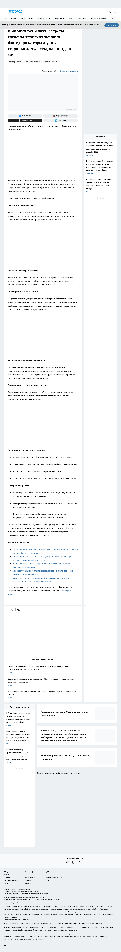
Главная (6, 883)
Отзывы (28, 880)
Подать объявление (77, 18)
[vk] (11, 609)
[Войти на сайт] (116, 11)
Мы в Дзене (60, 18)
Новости (28, 883)
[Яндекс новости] (60, 116)
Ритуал (114, 18)
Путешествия (50, 61)
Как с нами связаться (11, 880)
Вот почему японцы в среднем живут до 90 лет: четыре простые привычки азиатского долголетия (43, 682)
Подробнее (39, 939)
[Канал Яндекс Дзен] (25, 120)
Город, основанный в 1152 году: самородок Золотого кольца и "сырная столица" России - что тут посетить (43, 669)
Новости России (32, 61)
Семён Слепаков (69, 71)
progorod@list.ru (53, 899)
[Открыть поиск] (110, 11)
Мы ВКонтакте (44, 18)
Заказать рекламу (98, 18)
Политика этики (30, 877)
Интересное (15, 61)
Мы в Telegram (27, 18)
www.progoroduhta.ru (22, 889)
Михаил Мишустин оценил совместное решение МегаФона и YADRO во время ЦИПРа (43, 694)
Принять (111, 25)
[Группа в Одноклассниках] (73, 862)
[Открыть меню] (5, 11)
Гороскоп (7, 877)
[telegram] (19, 609)
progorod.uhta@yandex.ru (12, 903)
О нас (48, 880)
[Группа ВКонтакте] (25, 116)
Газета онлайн (10, 18)
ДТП (47, 872)
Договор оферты (30, 872)
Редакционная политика (54, 877)
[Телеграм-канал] (60, 120)
